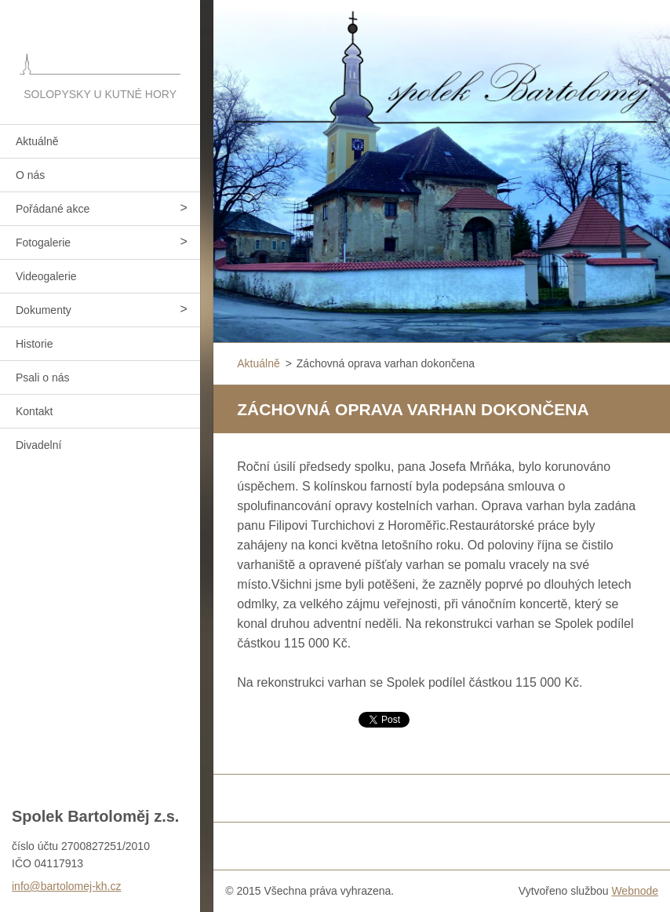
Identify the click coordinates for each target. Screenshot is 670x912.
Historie (34, 343)
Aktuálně (37, 141)
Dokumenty (43, 310)
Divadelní (38, 445)
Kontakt (34, 411)
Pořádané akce (52, 208)
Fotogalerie (43, 242)
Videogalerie (46, 276)
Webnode (634, 891)
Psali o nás (42, 377)
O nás (30, 175)
